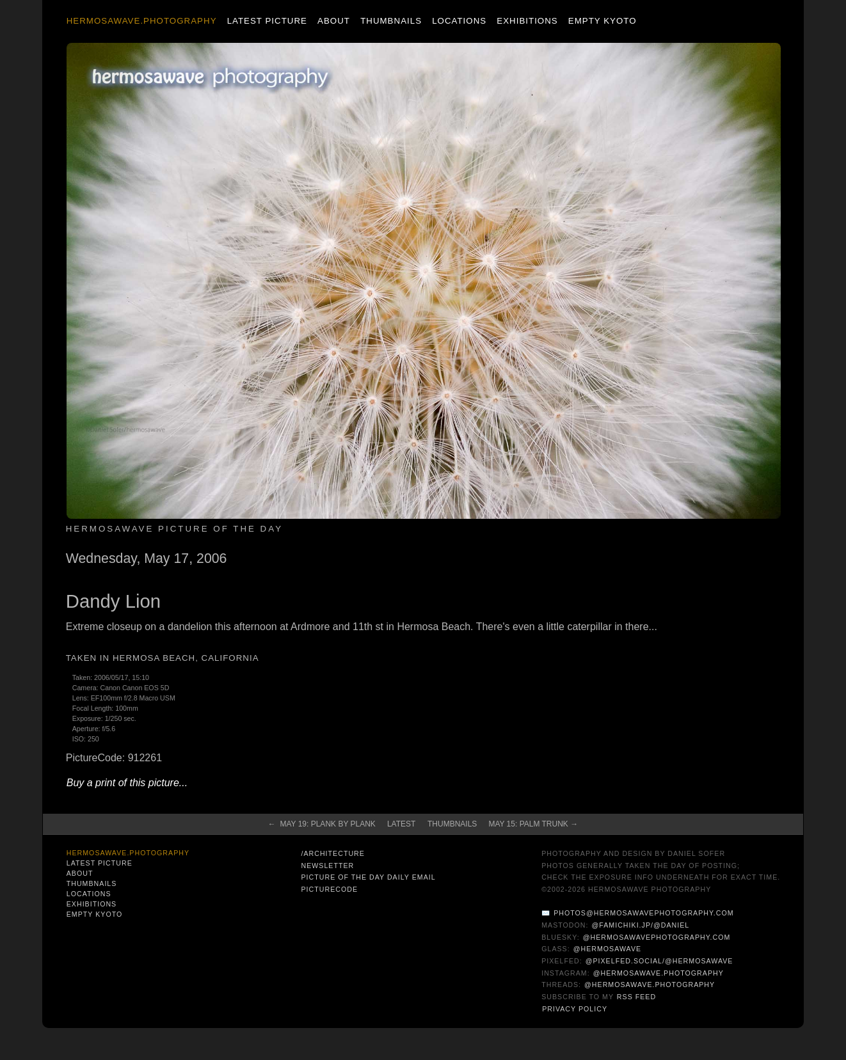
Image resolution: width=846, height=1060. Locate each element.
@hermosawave (607, 949)
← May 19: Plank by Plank (322, 823)
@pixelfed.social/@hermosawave (659, 961)
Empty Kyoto (602, 21)
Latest (401, 823)
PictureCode (329, 889)
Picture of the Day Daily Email (368, 877)
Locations (459, 21)
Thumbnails (391, 21)
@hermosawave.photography (658, 973)
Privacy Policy (574, 1009)
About (333, 21)
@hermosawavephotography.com (657, 937)
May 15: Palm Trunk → (533, 823)
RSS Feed (636, 997)
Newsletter (327, 865)
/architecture (332, 853)
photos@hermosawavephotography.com (643, 913)
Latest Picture (267, 21)
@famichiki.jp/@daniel (640, 925)
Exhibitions (527, 21)
